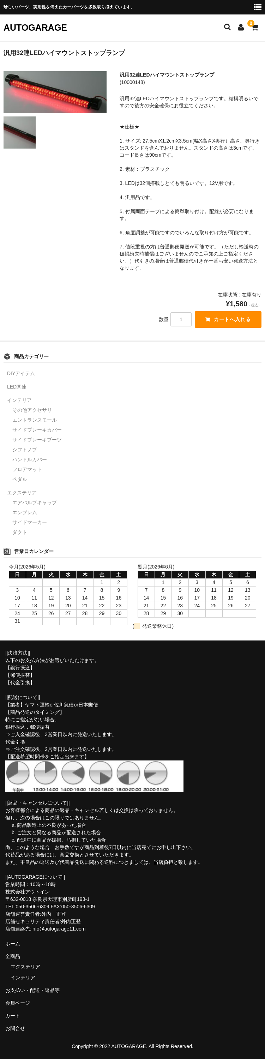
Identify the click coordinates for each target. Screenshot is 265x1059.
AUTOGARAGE (35, 27)
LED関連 (16, 387)
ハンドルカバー (29, 459)
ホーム (12, 943)
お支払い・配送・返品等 (32, 990)
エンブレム (24, 512)
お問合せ (15, 1028)
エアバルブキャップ (34, 502)
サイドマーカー (29, 522)
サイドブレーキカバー (37, 430)
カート (12, 1015)
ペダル (19, 479)
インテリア (19, 400)
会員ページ (17, 1003)
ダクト (19, 532)
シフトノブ (24, 449)
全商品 (12, 956)
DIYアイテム (21, 373)
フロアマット (27, 469)
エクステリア (22, 492)
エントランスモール (34, 420)
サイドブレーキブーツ (37, 440)
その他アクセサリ (32, 410)
